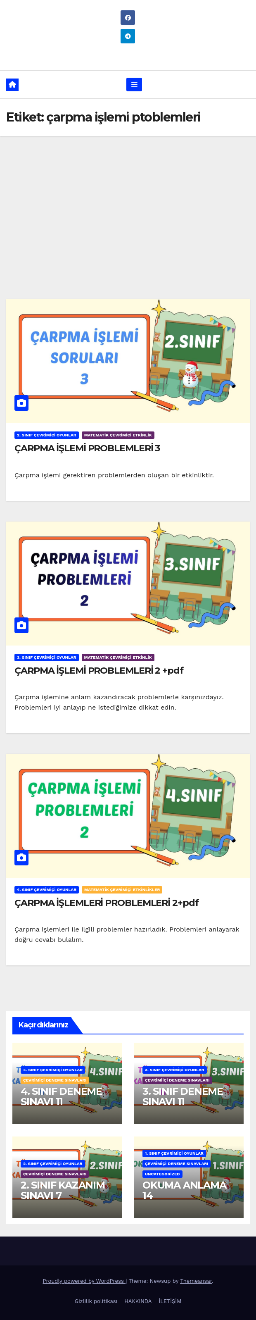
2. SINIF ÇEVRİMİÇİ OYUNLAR (46, 435)
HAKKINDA (138, 1301)
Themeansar (196, 1281)
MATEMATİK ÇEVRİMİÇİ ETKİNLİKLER (122, 889)
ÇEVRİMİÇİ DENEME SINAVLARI (54, 1080)
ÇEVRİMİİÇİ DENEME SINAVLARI (177, 1080)
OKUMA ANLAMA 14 (184, 1190)
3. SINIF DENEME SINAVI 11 (182, 1096)
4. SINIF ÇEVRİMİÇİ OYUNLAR (46, 889)
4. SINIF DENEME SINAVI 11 (61, 1096)
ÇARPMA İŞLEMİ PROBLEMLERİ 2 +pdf (98, 670)
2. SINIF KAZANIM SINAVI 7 (63, 1190)
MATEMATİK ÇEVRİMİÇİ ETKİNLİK (118, 435)
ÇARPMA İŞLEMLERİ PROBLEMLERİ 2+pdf (106, 902)
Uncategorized (162, 1174)
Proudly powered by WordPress (84, 1281)
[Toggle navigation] (134, 85)
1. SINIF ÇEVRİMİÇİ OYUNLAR (174, 1153)
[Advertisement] (128, 198)
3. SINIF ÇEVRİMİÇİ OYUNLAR (46, 657)
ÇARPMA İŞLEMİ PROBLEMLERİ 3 (87, 448)
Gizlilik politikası (96, 1301)
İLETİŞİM (170, 1301)
